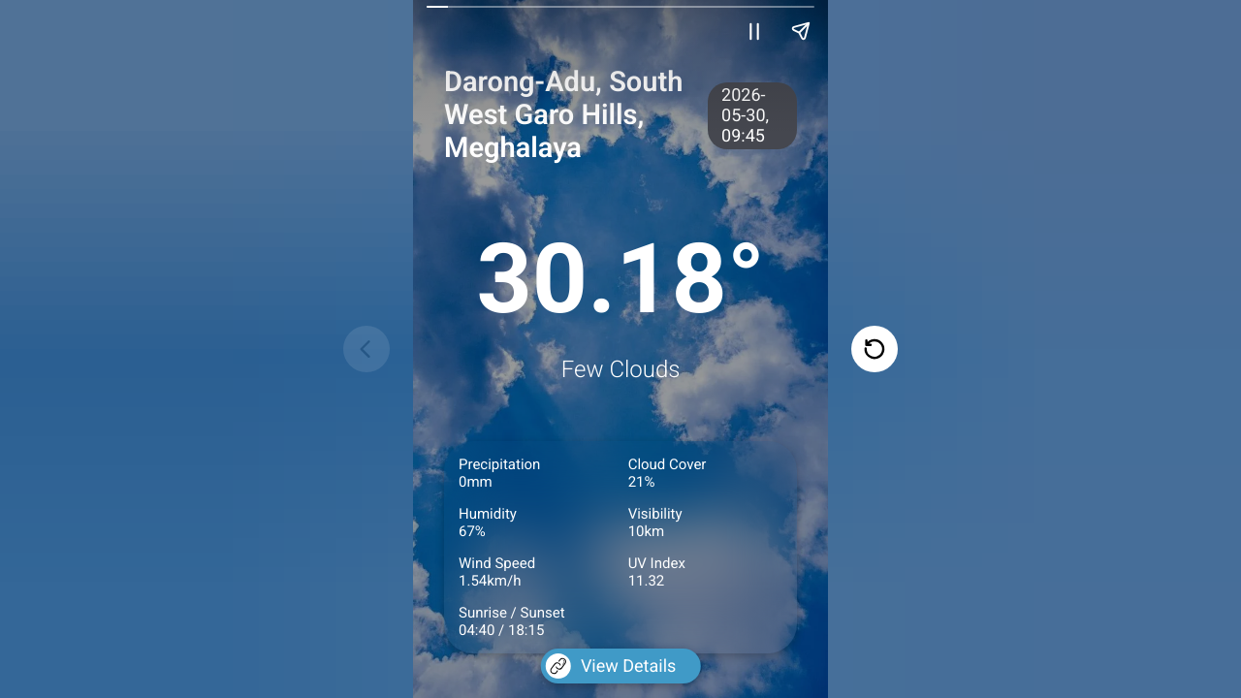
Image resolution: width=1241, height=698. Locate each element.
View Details (611, 666)
